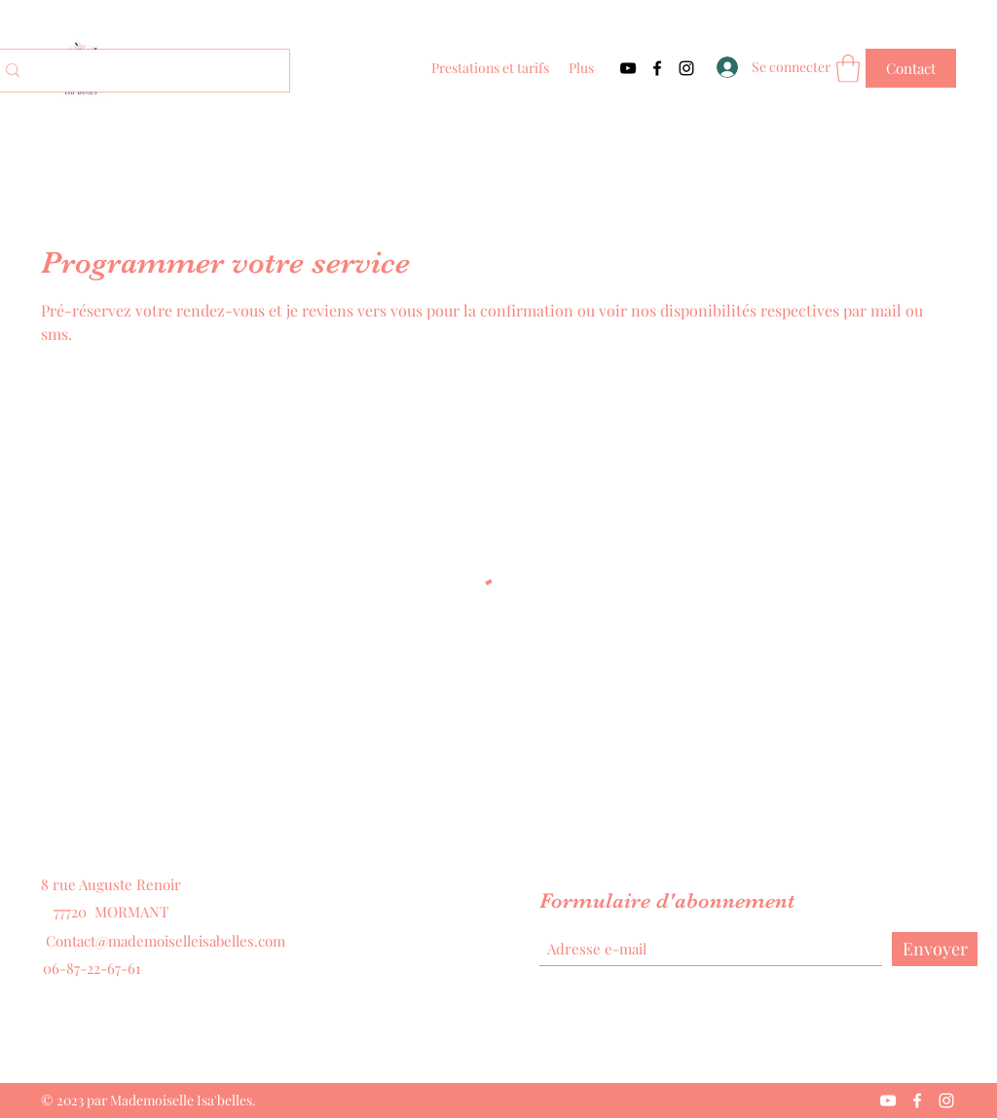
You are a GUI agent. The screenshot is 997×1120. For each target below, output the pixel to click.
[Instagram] (686, 68)
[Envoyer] (935, 949)
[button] (848, 69)
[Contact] (911, 68)
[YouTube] (628, 68)
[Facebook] (657, 68)
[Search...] (139, 71)
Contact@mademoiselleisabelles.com (165, 941)
